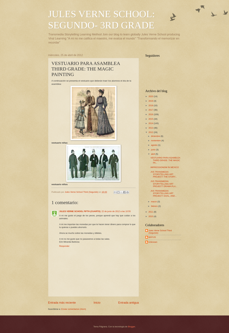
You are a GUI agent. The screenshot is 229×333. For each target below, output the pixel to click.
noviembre (156, 140)
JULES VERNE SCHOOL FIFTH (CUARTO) (80, 211)
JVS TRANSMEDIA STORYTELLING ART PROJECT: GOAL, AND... (164, 193)
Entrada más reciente (62, 302)
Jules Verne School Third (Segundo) (160, 231)
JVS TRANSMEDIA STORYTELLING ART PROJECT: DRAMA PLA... (164, 184)
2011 (151, 212)
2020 (151, 96)
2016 (151, 114)
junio (153, 149)
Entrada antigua (128, 302)
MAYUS (152, 237)
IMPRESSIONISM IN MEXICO (165, 167)
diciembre (156, 136)
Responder (64, 246)
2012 (151, 132)
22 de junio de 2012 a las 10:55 (116, 211)
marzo (154, 201)
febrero (154, 206)
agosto (154, 145)
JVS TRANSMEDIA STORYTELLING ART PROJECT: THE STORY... (164, 174)
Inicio (97, 302)
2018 (151, 105)
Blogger (131, 326)
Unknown (153, 242)
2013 (151, 128)
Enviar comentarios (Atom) (73, 309)
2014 (151, 123)
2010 (151, 216)
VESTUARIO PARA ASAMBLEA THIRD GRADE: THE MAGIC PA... (165, 160)
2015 (151, 119)
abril (153, 154)
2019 (151, 101)
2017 (151, 110)
